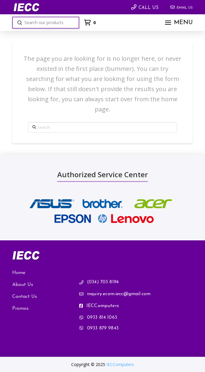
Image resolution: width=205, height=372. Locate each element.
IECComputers (120, 364)
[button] (178, 22)
